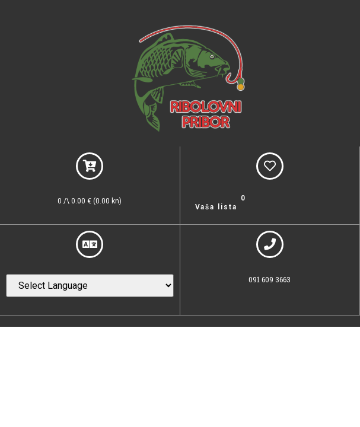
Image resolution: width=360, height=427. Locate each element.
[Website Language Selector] (90, 285)
